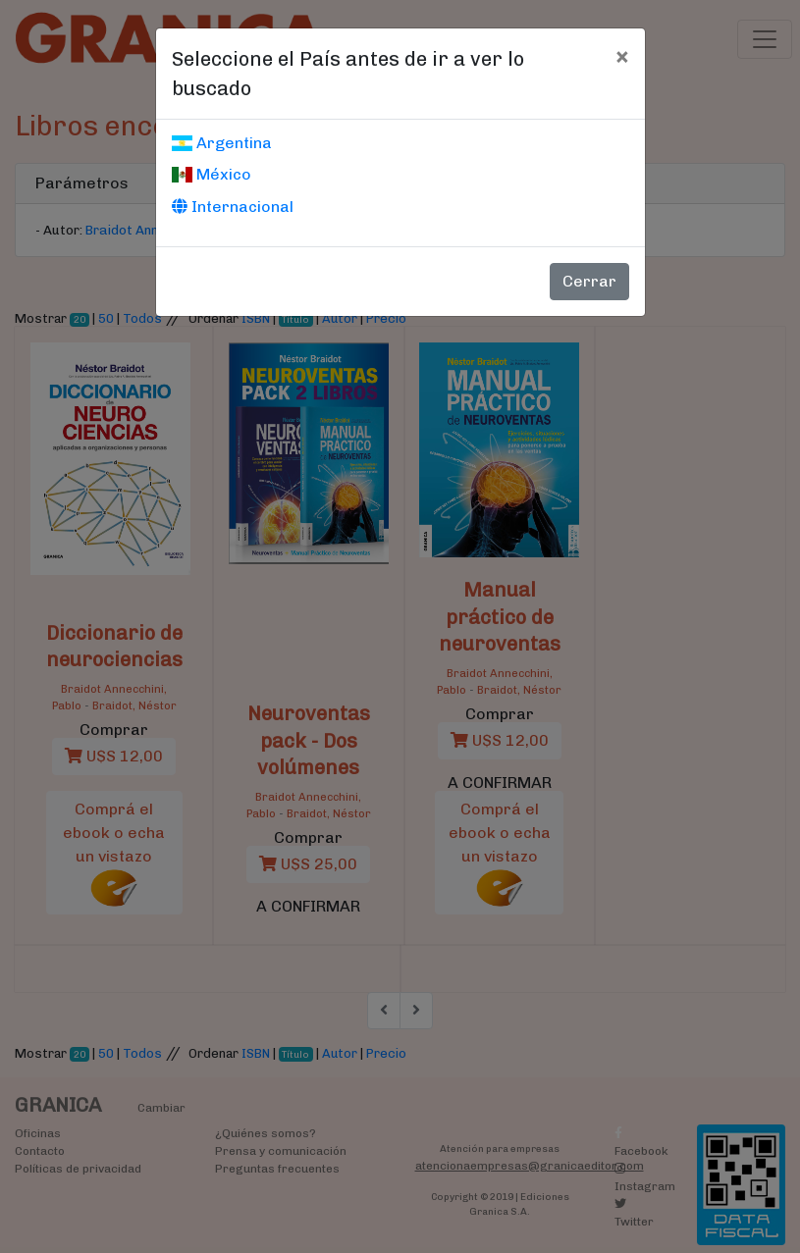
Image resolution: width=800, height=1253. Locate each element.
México (211, 174)
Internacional (232, 206)
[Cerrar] (622, 55)
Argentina (222, 142)
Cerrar (589, 281)
